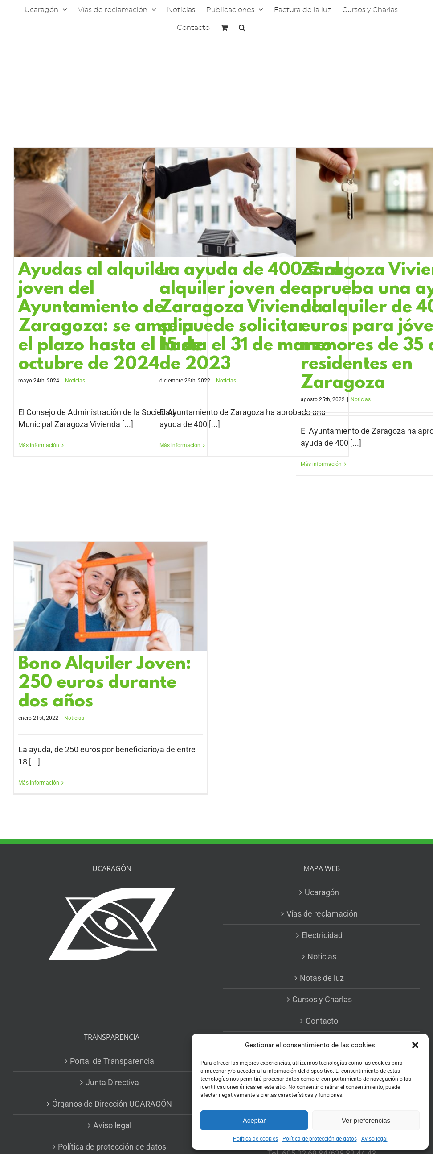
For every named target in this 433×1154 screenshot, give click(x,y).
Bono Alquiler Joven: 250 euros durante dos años (104, 683)
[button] (415, 1045)
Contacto (322, 1020)
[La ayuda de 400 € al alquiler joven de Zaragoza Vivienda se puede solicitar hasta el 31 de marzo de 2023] (251, 202)
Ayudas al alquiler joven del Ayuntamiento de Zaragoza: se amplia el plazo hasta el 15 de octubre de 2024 (110, 318)
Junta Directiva (112, 1082)
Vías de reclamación (322, 913)
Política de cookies (255, 1139)
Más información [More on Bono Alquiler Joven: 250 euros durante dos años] (38, 783)
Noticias (75, 381)
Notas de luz (322, 978)
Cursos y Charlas (322, 999)
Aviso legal (374, 1139)
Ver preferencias (366, 1120)
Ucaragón (322, 892)
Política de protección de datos (319, 1139)
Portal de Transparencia (112, 1061)
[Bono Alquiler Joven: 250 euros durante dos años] (110, 596)
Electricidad (322, 935)
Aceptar (254, 1120)
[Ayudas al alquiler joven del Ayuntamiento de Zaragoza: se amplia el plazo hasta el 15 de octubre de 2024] (110, 202)
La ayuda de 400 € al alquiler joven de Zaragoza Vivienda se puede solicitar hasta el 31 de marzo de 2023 (249, 318)
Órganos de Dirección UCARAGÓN (112, 1103)
